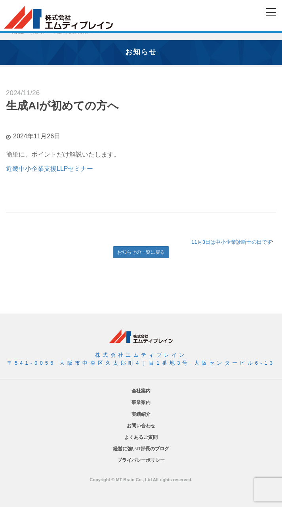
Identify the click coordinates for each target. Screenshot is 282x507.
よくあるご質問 (141, 437)
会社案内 (141, 391)
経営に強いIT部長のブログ (141, 449)
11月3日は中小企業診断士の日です (231, 242)
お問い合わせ (141, 426)
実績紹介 (141, 414)
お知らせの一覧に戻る (141, 252)
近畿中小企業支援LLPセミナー (49, 168)
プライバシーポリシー (141, 460)
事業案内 (141, 402)
